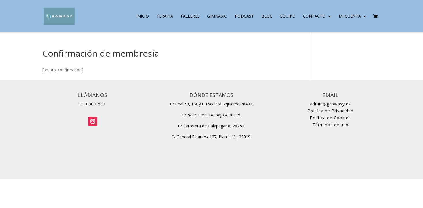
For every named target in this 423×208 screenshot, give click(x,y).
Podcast (244, 16)
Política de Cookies (330, 117)
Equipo (287, 16)
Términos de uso (330, 124)
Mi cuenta (350, 16)
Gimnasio (217, 16)
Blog (267, 16)
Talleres (190, 16)
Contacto (314, 16)
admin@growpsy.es (330, 104)
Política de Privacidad (330, 111)
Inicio (142, 16)
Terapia (164, 16)
